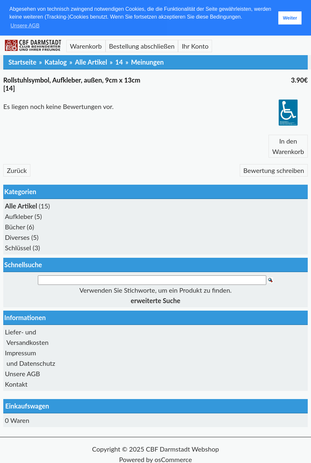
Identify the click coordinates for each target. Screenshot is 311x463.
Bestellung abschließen (142, 46)
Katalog (55, 62)
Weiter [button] (290, 18)
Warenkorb (86, 46)
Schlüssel (18, 247)
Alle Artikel (91, 62)
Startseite (22, 62)
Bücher (15, 226)
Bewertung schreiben (273, 170)
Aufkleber (19, 216)
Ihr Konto (195, 46)
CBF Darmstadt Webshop (182, 448)
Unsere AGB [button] (25, 25)
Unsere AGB (22, 373)
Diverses (17, 237)
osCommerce (173, 459)
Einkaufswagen (27, 405)
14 (119, 62)
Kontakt (16, 383)
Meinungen (147, 62)
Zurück (17, 170)
